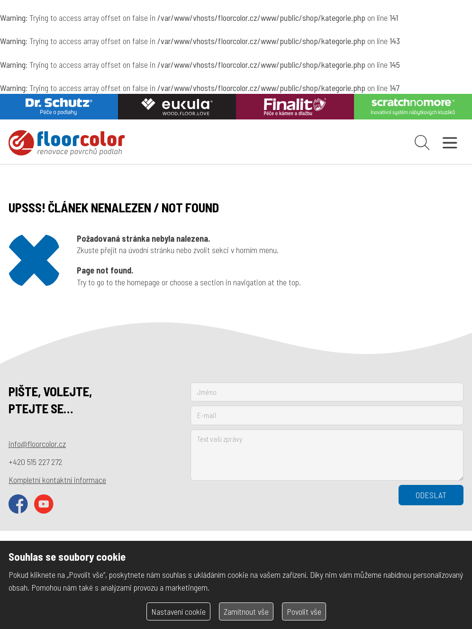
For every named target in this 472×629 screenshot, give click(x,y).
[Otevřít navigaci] (450, 143)
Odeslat (431, 495)
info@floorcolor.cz (37, 443)
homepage (143, 282)
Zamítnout (246, 611)
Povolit (304, 611)
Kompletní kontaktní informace (57, 479)
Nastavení (178, 611)
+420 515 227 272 (35, 461)
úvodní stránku (151, 250)
